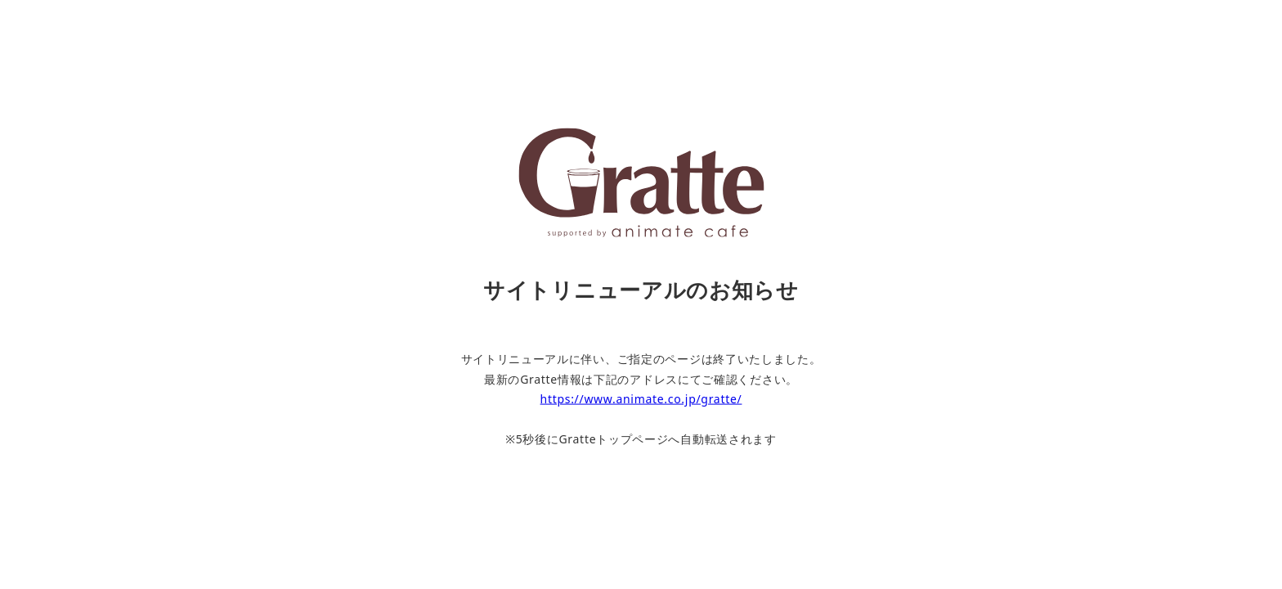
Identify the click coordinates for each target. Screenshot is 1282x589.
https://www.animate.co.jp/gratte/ (641, 399)
